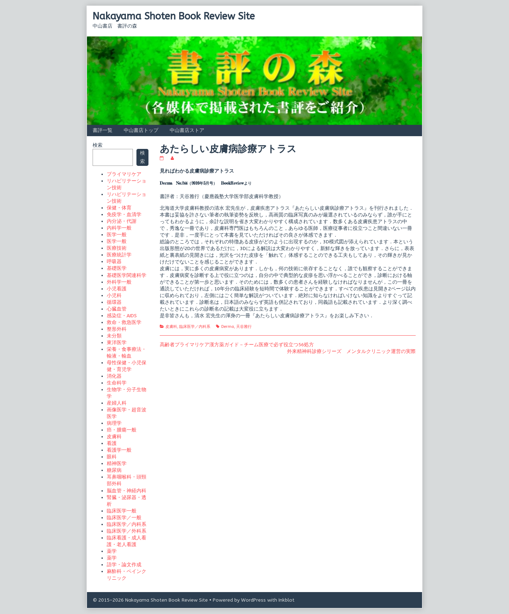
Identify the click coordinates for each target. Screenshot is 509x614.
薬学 (112, 551)
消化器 (114, 376)
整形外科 (117, 329)
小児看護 (117, 289)
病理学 (114, 423)
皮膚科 (171, 326)
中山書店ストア (187, 130)
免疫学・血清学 (124, 215)
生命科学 (117, 383)
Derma (227, 326)
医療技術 (117, 248)
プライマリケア (124, 174)
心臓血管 (117, 309)
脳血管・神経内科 (126, 491)
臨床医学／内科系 (194, 326)
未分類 (114, 336)
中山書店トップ (141, 130)
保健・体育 (119, 208)
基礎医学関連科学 (126, 275)
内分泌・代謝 (121, 221)
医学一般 (117, 235)
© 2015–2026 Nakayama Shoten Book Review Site (150, 600)
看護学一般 (119, 450)
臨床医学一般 (121, 511)
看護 (112, 443)
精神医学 (117, 463)
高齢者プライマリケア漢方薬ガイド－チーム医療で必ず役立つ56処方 (237, 345)
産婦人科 (117, 403)
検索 (98, 145)
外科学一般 (119, 282)
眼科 (112, 457)
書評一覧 (102, 130)
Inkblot (286, 600)
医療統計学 (119, 255)
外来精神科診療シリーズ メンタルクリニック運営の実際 (351, 351)
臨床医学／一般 (124, 518)
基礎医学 (117, 268)
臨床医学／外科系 (126, 531)
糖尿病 (114, 470)
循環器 (114, 302)
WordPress (253, 600)
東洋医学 (117, 343)
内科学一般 (119, 228)
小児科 (114, 295)
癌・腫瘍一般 (121, 430)
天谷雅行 (244, 326)
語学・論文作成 (124, 565)
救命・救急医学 (124, 322)
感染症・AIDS (122, 316)
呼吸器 (114, 262)
